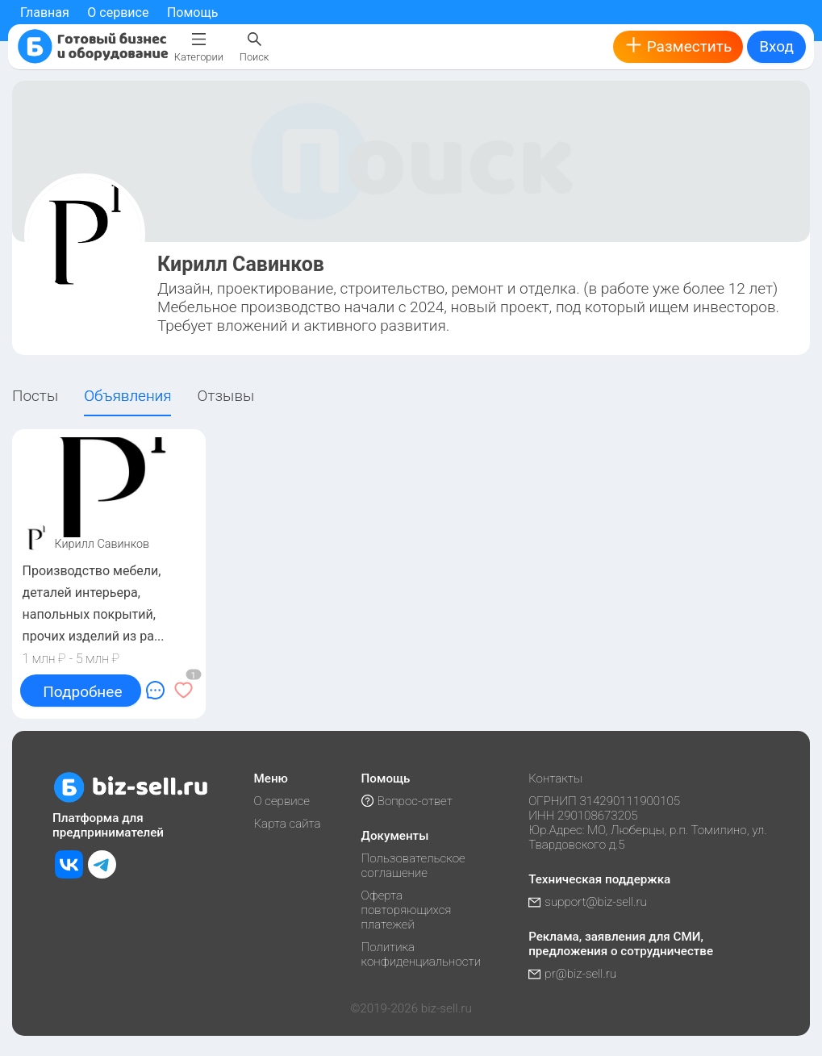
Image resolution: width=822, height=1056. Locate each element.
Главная (44, 12)
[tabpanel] (411, 574)
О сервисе (117, 12)
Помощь (192, 12)
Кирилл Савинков (102, 544)
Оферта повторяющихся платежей (406, 910)
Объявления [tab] (127, 395)
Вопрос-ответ (407, 801)
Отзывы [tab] (226, 395)
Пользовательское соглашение (413, 865)
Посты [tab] (35, 395)
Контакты (555, 778)
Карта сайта (286, 823)
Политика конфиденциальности (421, 954)
